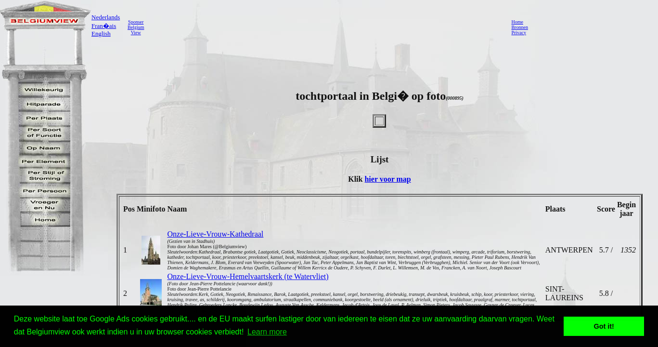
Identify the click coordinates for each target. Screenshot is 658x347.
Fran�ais (103, 25)
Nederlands (105, 17)
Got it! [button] (604, 326)
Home (517, 22)
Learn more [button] (267, 332)
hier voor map (387, 179)
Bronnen (519, 27)
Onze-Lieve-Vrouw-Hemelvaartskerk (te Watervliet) (247, 276)
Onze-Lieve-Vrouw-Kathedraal (215, 234)
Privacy (518, 32)
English (101, 33)
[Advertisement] (325, 27)
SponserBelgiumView (136, 27)
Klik (356, 179)
